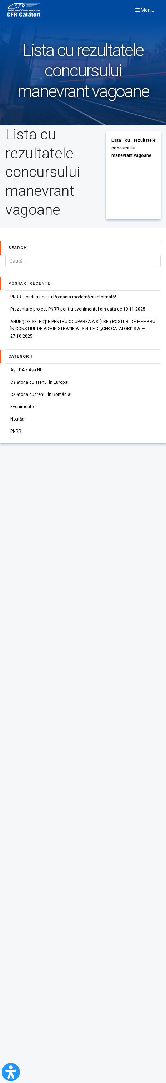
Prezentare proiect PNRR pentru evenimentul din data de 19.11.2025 (77, 309)
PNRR (15, 431)
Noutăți (17, 419)
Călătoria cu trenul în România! (40, 394)
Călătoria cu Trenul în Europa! (39, 382)
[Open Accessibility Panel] (11, 1072)
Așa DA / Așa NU (26, 369)
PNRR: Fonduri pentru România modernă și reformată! (63, 296)
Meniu (145, 10)
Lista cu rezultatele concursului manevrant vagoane (133, 148)
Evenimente (22, 406)
